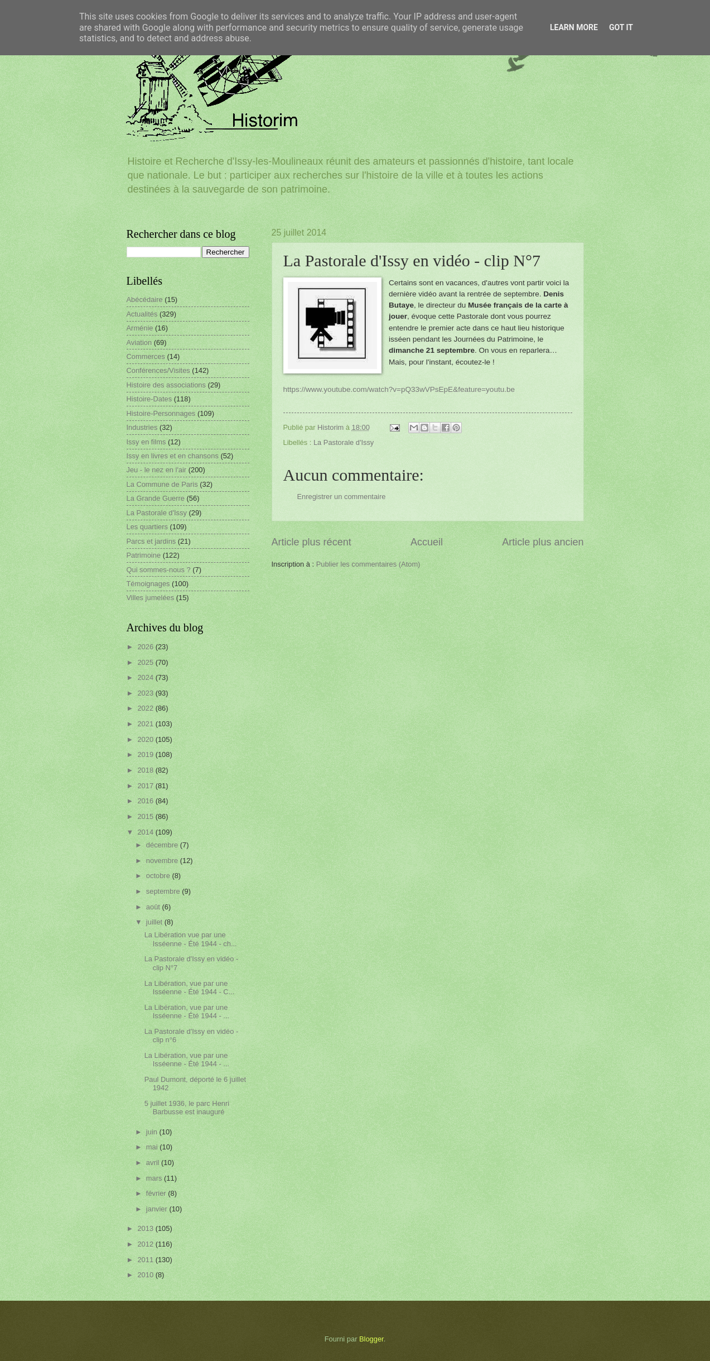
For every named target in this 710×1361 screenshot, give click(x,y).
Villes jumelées (151, 597)
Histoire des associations (166, 385)
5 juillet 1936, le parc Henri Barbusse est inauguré (186, 1107)
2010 (146, 1275)
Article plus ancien (542, 542)
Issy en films (146, 442)
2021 (146, 724)
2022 (146, 708)
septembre (164, 891)
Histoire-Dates (149, 399)
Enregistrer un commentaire (341, 496)
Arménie (140, 328)
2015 (146, 816)
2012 (146, 1244)
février (157, 1193)
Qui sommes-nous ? (159, 570)
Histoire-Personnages (161, 413)
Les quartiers (147, 527)
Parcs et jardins (151, 541)
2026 (146, 647)
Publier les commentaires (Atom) (368, 564)
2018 (146, 770)
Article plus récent (311, 542)
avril (153, 1162)
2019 (146, 754)
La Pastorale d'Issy (343, 442)
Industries (142, 427)
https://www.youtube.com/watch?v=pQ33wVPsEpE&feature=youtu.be (399, 389)
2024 (146, 677)
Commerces (146, 356)
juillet (155, 922)
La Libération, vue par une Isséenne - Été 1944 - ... (186, 1011)
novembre (163, 860)
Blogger (371, 1339)
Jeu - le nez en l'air (157, 470)
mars (155, 1178)
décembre (163, 845)
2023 (146, 693)
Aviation (139, 342)
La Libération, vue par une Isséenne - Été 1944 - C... (189, 987)
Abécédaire (145, 299)
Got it (621, 27)
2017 (146, 786)
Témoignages (148, 583)
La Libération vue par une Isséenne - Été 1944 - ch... (190, 939)
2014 (146, 832)
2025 (146, 662)
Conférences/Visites (158, 370)
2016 (146, 801)
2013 (146, 1228)
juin (153, 1132)
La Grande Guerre (156, 498)
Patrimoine (144, 555)
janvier (158, 1209)
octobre (159, 875)
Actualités (142, 314)
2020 (146, 739)
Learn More (574, 27)
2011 (146, 1259)
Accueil (426, 542)
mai (153, 1147)
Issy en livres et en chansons (173, 456)
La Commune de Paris (162, 484)
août (154, 907)
